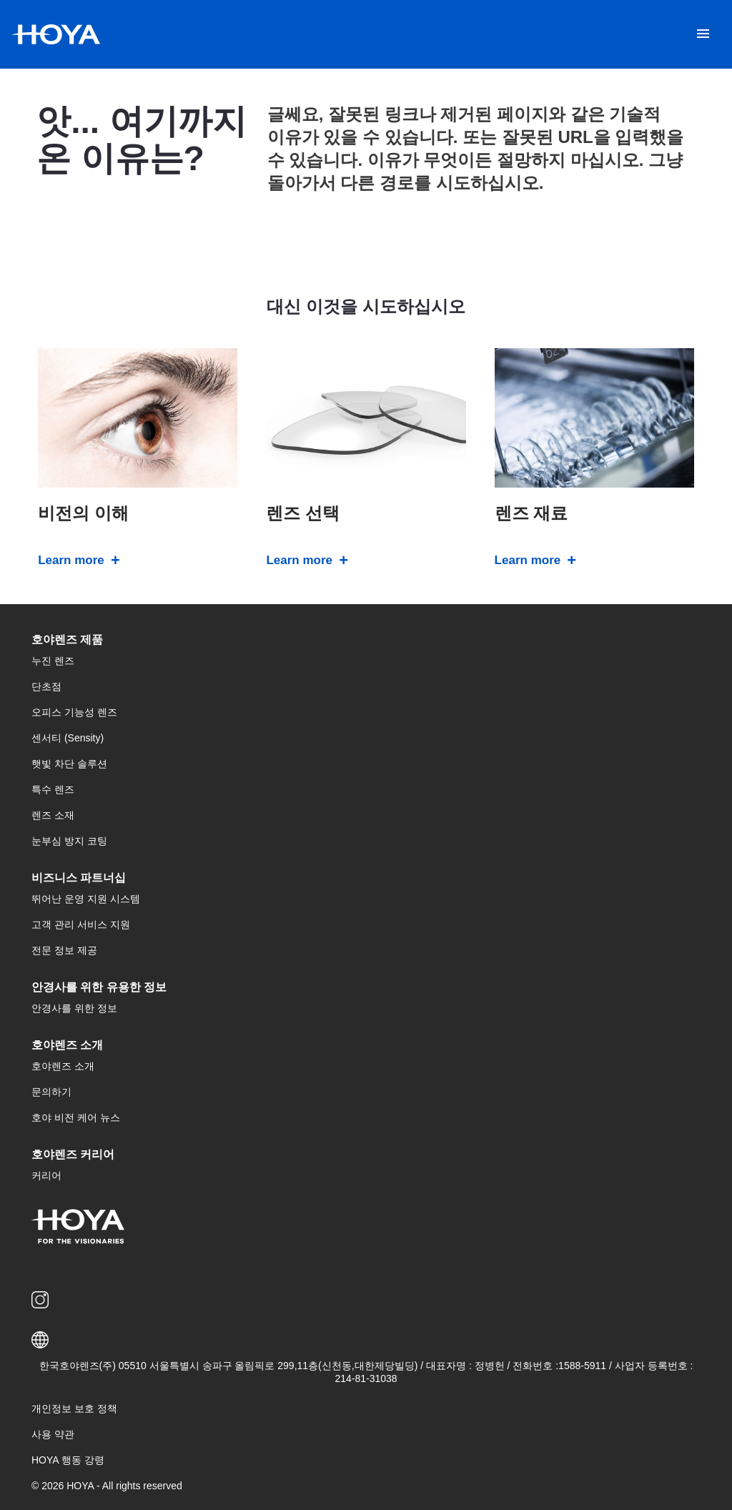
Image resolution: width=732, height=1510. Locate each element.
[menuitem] (42, 1299)
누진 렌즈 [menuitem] (52, 660)
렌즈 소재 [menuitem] (52, 815)
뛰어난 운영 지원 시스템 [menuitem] (85, 898)
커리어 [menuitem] (46, 1175)
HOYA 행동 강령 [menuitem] (67, 1460)
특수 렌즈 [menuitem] (52, 789)
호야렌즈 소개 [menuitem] (62, 1066)
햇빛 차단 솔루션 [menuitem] (69, 763)
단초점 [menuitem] (46, 686)
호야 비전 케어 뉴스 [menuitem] (75, 1117)
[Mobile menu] (703, 34)
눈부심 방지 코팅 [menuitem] (69, 841)
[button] (366, 1339)
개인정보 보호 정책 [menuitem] (74, 1408)
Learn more (71, 560)
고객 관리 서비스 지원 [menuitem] (80, 924)
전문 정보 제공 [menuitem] (64, 950)
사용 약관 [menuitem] (52, 1434)
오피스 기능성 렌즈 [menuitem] (74, 712)
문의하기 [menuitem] (51, 1091)
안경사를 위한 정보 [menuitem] (74, 1008)
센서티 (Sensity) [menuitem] (67, 738)
